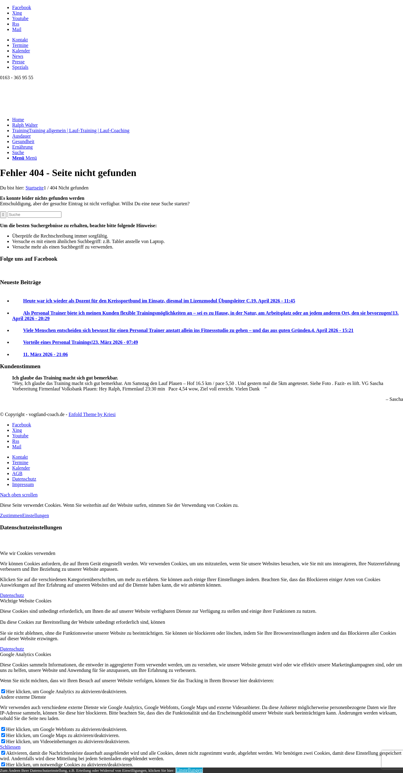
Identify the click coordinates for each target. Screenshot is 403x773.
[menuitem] (207, 40)
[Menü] (24, 158)
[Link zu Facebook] (21, 7)
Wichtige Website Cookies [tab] (25, 600)
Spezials (20, 67)
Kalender (21, 50)
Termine (20, 45)
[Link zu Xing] (17, 13)
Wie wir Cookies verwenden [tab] (27, 553)
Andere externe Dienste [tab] (23, 697)
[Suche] (18, 152)
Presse (18, 61)
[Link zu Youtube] (20, 18)
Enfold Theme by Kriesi (92, 414)
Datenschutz (12, 595)
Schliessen (10, 747)
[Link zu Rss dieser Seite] (15, 23)
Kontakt (20, 39)
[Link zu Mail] (16, 29)
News (17, 56)
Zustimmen (11, 515)
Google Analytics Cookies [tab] (25, 654)
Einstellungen (35, 515)
